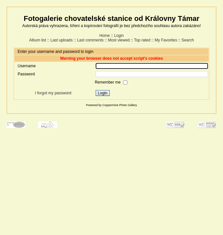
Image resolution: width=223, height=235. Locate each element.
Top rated (142, 40)
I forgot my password (53, 93)
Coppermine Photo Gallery (119, 105)
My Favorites (166, 40)
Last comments (90, 40)
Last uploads (61, 40)
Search (188, 40)
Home (104, 35)
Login (118, 35)
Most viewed (119, 40)
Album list (37, 40)
